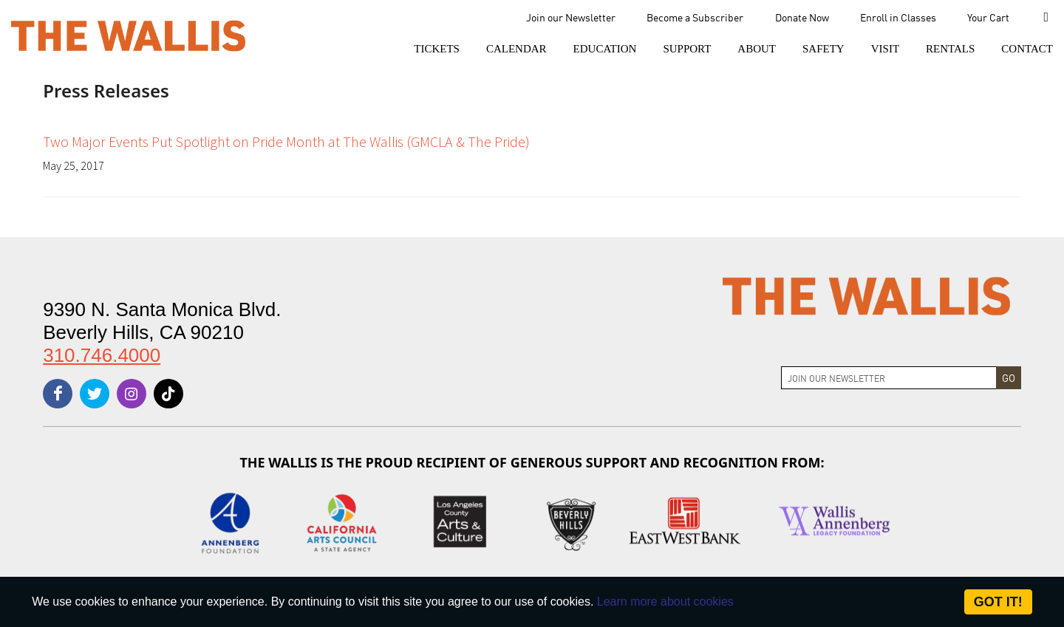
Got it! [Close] (998, 602)
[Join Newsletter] (889, 377)
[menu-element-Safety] (823, 49)
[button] (436, 49)
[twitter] (94, 393)
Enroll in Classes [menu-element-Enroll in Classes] (898, 17)
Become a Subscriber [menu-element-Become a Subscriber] (695, 17)
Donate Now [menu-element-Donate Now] (802, 17)
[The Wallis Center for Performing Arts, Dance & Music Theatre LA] (128, 35)
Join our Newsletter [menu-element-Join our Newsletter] (570, 17)
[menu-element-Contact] (1021, 49)
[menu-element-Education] (605, 49)
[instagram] (131, 393)
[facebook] (57, 393)
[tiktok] (168, 393)
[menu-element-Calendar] (516, 49)
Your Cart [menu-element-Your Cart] (988, 17)
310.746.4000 (101, 355)
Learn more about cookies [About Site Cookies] (665, 601)
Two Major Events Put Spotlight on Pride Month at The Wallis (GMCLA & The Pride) (286, 141)
